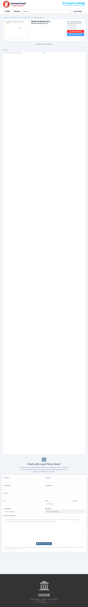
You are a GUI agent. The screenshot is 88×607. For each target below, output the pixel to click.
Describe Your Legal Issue (10, 515)
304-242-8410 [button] (75, 31)
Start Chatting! (44, 544)
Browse (17, 11)
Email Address (7, 485)
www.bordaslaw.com (72, 28)
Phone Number (49, 485)
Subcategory (48, 508)
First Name (6, 477)
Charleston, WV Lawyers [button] (44, 44)
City (5, 500)
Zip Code (75, 500)
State (46, 500)
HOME (7, 11)
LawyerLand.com (7, 17)
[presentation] (44, 539)
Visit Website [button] (75, 35)
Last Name (47, 477)
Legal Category (7, 508)
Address (6, 493)
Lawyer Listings (73, 3)
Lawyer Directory (15, 17)
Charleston (30, 17)
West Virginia (23, 17)
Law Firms (78, 11)
